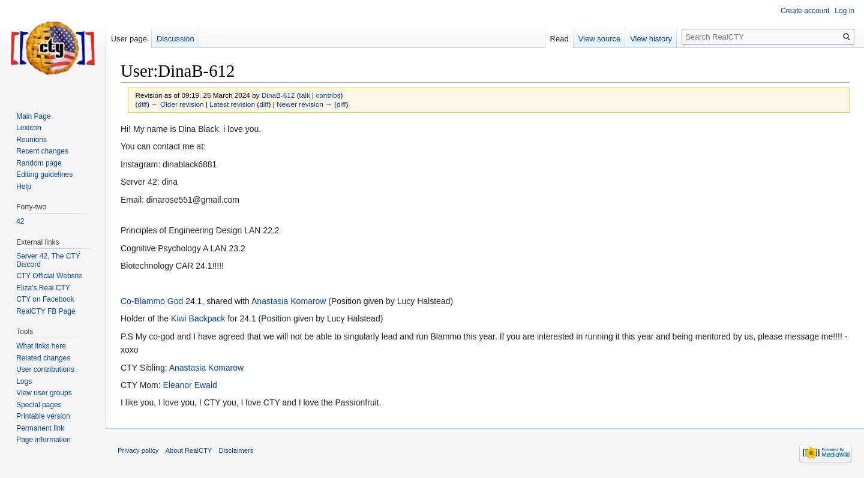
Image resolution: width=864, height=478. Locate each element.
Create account (805, 11)
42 (20, 221)
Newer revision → (304, 104)
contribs (328, 95)
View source (599, 38)
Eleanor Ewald (190, 385)
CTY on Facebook (45, 299)
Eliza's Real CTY (43, 288)
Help (23, 186)
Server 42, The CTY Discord (48, 260)
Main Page (33, 116)
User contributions (45, 369)
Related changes (43, 358)
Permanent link (40, 428)
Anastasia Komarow (288, 301)
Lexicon (28, 128)
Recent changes (42, 151)
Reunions (31, 140)
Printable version (43, 416)
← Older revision (177, 104)
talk (304, 95)
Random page (38, 163)
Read (559, 38)
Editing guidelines (44, 174)
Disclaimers (236, 450)
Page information (43, 439)
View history (651, 38)
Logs (24, 381)
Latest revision (232, 104)
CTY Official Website (49, 276)
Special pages (38, 405)
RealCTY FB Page (46, 311)
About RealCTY (189, 450)
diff (141, 104)
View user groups (44, 393)
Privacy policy (138, 450)
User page (129, 38)
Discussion (175, 38)
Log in (844, 11)
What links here (41, 346)
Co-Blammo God (152, 301)
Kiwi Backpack (198, 318)
